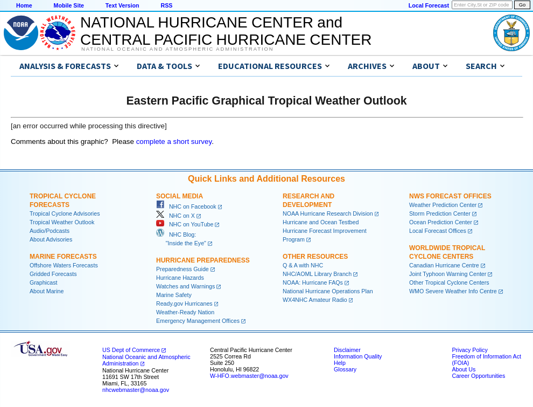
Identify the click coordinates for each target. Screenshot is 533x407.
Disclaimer (347, 350)
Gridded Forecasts (53, 274)
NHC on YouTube (184, 224)
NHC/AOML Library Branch (317, 274)
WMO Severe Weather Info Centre (453, 291)
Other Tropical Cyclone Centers (449, 282)
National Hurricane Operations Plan (328, 291)
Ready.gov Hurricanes (184, 303)
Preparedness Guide (182, 269)
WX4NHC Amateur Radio (315, 299)
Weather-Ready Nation (185, 312)
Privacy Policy (469, 350)
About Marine (47, 291)
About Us (463, 369)
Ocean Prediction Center (440, 222)
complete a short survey (174, 141)
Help (340, 363)
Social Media (179, 196)
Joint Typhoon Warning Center (447, 274)
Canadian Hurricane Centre (444, 265)
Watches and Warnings (185, 286)
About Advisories (51, 239)
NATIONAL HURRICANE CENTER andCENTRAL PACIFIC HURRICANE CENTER (225, 31)
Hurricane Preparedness (203, 260)
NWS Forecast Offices (450, 196)
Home (24, 5)
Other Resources (315, 256)
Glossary (345, 369)
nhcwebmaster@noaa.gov (135, 390)
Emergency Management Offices (198, 321)
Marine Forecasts (63, 256)
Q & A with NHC (303, 265)
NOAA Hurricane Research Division (328, 213)
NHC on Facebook (186, 206)
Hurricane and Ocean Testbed (321, 222)
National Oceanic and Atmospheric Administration (177, 49)
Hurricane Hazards (180, 277)
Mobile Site (69, 5)
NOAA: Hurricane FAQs (313, 282)
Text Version (122, 5)
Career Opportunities (478, 375)
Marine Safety (174, 295)
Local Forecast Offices (437, 230)
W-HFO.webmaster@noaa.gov (249, 375)
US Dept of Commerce (131, 350)
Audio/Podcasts (49, 230)
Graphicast (44, 282)
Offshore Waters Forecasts (64, 265)
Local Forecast (429, 5)
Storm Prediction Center (440, 213)
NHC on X (175, 215)
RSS (166, 5)
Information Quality (358, 356)
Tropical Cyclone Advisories (65, 213)
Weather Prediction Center (442, 205)
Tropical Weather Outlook (62, 222)
